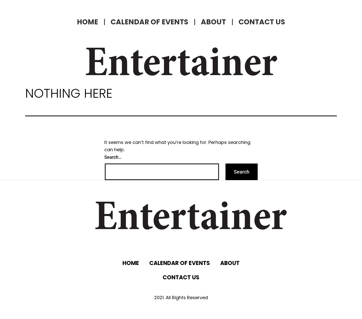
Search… (113, 157)
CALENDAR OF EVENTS (149, 22)
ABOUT (213, 22)
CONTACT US (262, 22)
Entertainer (181, 65)
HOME (87, 22)
